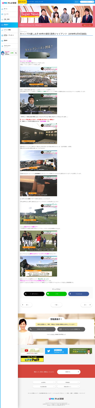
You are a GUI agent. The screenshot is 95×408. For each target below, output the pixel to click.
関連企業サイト (67, 386)
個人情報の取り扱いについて (45, 393)
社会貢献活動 (43, 386)
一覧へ (56, 304)
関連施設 (68, 382)
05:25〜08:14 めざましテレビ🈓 (36, 1)
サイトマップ (82, 393)
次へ (85, 304)
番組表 (76, 1)
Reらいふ (42, 4)
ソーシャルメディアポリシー (58, 393)
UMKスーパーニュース (33, 4)
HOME (21, 4)
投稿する (68, 372)
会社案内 (43, 382)
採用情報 (76, 393)
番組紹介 (26, 4)
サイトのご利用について (33, 393)
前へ (27, 304)
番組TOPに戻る (87, 25)
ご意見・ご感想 (69, 393)
